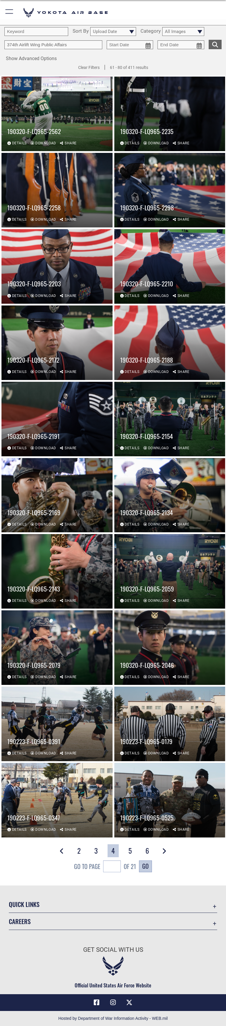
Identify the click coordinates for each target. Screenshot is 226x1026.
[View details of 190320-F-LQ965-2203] (57, 266)
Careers (20, 921)
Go (145, 866)
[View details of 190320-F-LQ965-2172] (57, 342)
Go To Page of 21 (105, 867)
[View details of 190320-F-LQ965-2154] (169, 419)
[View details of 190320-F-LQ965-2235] (169, 114)
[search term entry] (36, 31)
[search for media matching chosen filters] (215, 44)
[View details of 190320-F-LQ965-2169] (57, 495)
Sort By (81, 31)
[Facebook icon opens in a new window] (96, 1002)
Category (150, 31)
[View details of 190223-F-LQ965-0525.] (169, 800)
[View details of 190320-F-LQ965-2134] (169, 495)
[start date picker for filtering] (130, 44)
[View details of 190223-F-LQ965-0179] (169, 724)
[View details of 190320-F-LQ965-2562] (57, 114)
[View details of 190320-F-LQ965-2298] (169, 190)
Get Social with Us (113, 949)
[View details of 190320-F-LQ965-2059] (169, 571)
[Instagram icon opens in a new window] (113, 1002)
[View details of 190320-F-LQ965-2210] (169, 266)
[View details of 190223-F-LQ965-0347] (57, 800)
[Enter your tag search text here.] (53, 44)
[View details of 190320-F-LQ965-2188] (169, 342)
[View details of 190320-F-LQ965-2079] (57, 648)
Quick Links (24, 904)
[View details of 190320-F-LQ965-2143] (57, 571)
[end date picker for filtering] (181, 44)
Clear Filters (89, 67)
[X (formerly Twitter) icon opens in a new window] (129, 1002)
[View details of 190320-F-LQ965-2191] (57, 419)
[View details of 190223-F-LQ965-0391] (57, 724)
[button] (9, 12)
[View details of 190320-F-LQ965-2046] (169, 648)
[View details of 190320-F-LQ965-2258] (57, 190)
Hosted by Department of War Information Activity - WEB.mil (113, 1018)
